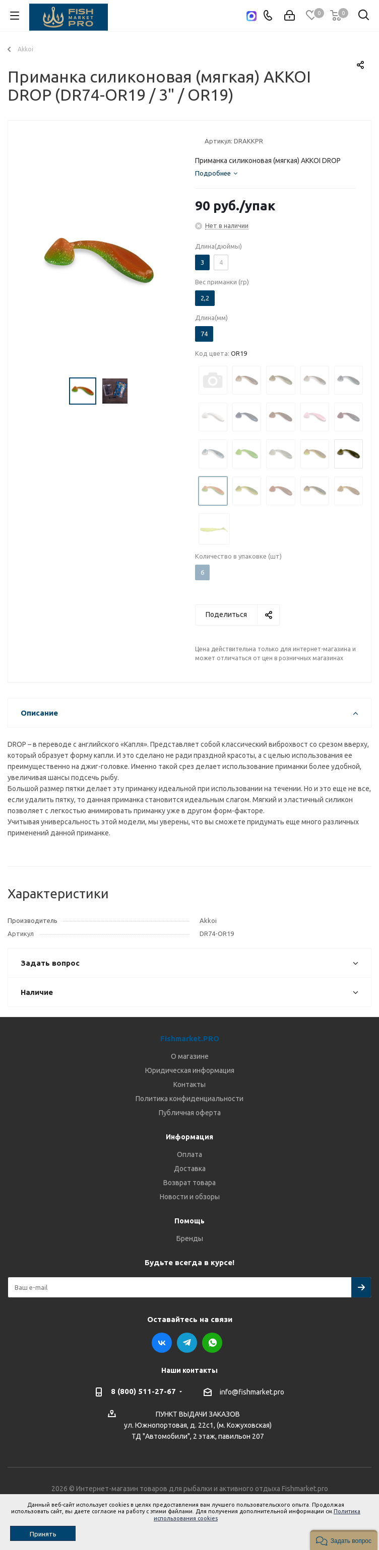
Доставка (190, 1169)
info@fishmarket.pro (252, 1392)
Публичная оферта (190, 1113)
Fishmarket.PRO (189, 1038)
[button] (343, 1540)
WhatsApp (212, 1343)
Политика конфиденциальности (189, 1099)
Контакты (189, 1084)
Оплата (189, 1154)
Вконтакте (162, 1343)
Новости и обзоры (190, 1197)
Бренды (189, 1238)
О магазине (190, 1056)
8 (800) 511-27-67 (143, 1391)
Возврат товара (189, 1183)
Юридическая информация (189, 1070)
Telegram (187, 1343)
